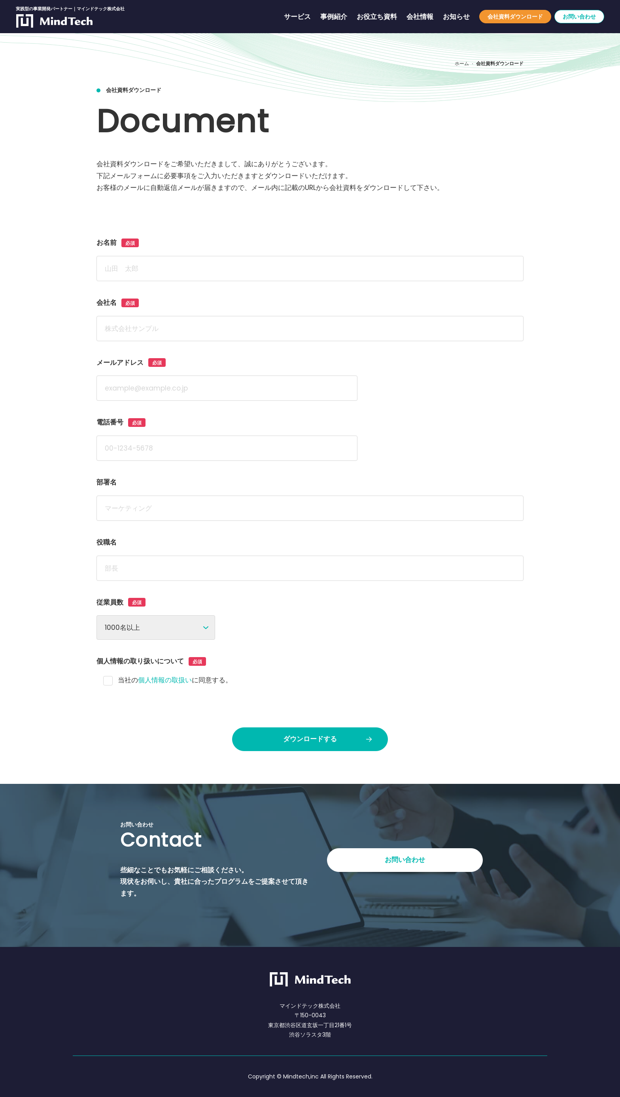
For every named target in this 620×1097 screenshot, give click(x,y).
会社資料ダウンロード (515, 17)
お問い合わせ (579, 17)
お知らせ (456, 16)
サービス (297, 16)
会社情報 (419, 16)
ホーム (462, 63)
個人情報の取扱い (165, 680)
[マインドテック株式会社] (310, 979)
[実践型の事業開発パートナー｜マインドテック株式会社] (54, 21)
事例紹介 (333, 16)
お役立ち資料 (377, 16)
